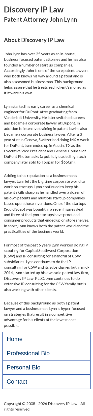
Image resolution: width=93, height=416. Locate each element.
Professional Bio (28, 353)
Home (15, 339)
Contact (17, 381)
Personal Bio (23, 367)
